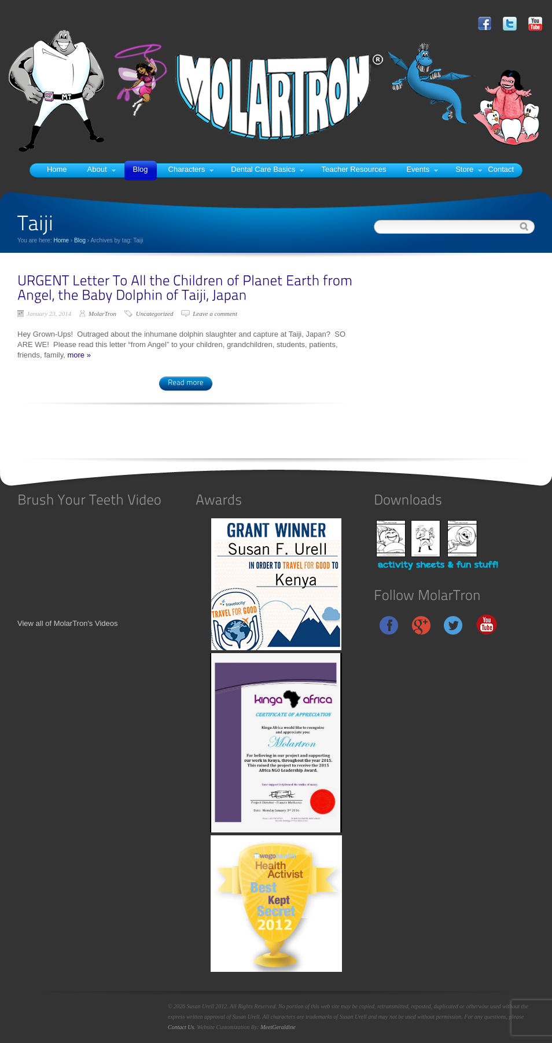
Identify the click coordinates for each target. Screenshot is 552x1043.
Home (57, 169)
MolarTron (102, 313)
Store (468, 169)
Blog (140, 169)
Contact (501, 169)
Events (422, 169)
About (101, 169)
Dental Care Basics (267, 169)
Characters (191, 169)
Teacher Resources (353, 169)
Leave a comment (215, 313)
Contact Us (181, 1027)
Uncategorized (155, 313)
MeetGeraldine (278, 1027)
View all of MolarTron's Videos (67, 623)
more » (78, 355)
